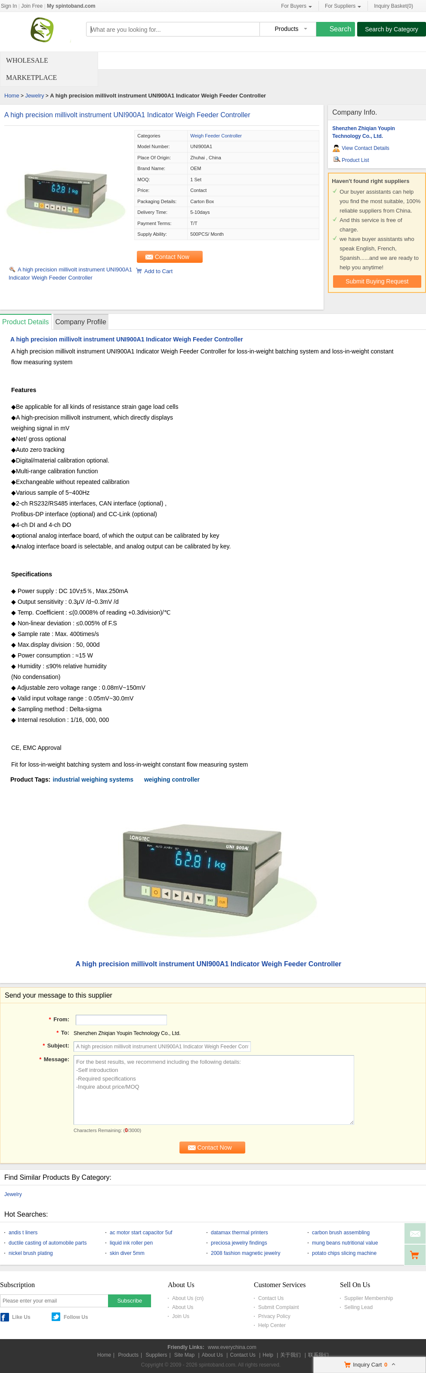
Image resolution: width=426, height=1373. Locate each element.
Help (267, 1355)
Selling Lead (358, 1307)
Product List (355, 160)
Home (11, 95)
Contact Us (271, 1298)
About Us (182, 1307)
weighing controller (172, 779)
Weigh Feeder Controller (216, 135)
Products (128, 1355)
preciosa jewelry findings (239, 1243)
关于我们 (290, 1355)
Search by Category (391, 29)
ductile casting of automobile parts (47, 1243)
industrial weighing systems (92, 779)
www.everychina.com (232, 1347)
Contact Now (172, 256)
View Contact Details (365, 148)
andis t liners (23, 1233)
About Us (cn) (188, 1298)
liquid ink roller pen (131, 1243)
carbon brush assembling (341, 1233)
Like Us (21, 1317)
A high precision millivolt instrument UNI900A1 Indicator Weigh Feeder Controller (127, 115)
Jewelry (34, 95)
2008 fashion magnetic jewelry (245, 1253)
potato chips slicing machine (344, 1253)
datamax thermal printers (239, 1233)
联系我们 (318, 1355)
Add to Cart (158, 271)
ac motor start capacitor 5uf (141, 1233)
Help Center (272, 1325)
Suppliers (156, 1355)
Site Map (184, 1355)
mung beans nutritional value (345, 1243)
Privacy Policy (274, 1316)
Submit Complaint (278, 1307)
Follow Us (76, 1317)
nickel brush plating (31, 1253)
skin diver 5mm (127, 1253)
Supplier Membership (368, 1298)
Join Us (180, 1316)
